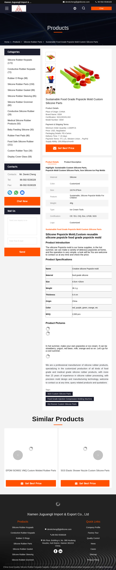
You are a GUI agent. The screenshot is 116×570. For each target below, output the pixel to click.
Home (6, 42)
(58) (20, 157)
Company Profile (93, 527)
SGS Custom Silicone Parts (59, 394)
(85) (22, 96)
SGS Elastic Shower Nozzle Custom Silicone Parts (85, 470)
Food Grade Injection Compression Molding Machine (70, 399)
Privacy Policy (93, 560)
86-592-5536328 (103, 2)
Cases (93, 549)
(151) (21, 143)
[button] (51, 94)
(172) (20, 61)
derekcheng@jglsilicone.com (76, 2)
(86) (21, 90)
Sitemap (93, 554)
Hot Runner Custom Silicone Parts (62, 404)
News (93, 544)
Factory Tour (93, 533)
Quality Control (93, 538)
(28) (21, 113)
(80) (20, 103)
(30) (21, 129)
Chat (101, 8)
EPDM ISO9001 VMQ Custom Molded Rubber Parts (31, 470)
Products (16, 42)
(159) (21, 84)
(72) (21, 70)
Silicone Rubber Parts (33, 42)
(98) (18, 78)
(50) (19, 122)
